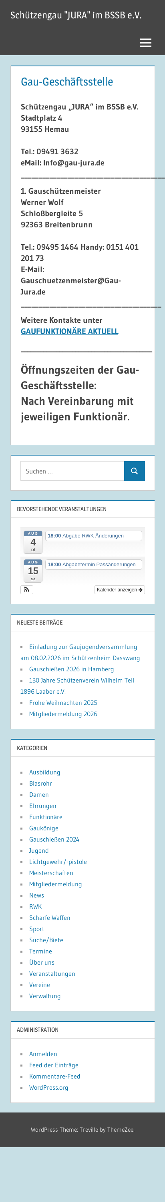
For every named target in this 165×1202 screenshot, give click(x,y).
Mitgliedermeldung (55, 884)
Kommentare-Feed (54, 1076)
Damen (39, 794)
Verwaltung (45, 996)
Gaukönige (43, 828)
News (36, 895)
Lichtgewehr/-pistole (58, 862)
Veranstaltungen (52, 973)
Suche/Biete (46, 940)
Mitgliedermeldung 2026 (63, 714)
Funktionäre (45, 817)
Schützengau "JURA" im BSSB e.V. (76, 15)
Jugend (39, 850)
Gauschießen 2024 (54, 839)
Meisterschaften (51, 873)
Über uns (41, 962)
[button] (27, 590)
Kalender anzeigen (119, 590)
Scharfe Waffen (49, 917)
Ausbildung (44, 772)
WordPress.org (48, 1087)
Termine (40, 951)
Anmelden (43, 1054)
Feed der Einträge (53, 1065)
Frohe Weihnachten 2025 (63, 702)
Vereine (39, 985)
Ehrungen (42, 806)
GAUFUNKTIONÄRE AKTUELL (69, 331)
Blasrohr (40, 783)
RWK (35, 906)
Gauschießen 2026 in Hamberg (71, 669)
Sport (36, 929)
